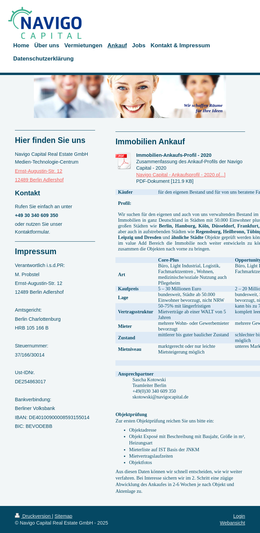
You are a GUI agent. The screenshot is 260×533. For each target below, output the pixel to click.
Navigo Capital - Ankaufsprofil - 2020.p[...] (180, 174)
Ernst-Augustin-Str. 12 (38, 171)
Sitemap (63, 516)
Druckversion (33, 516)
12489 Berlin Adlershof (39, 180)
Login (239, 516)
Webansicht (232, 523)
